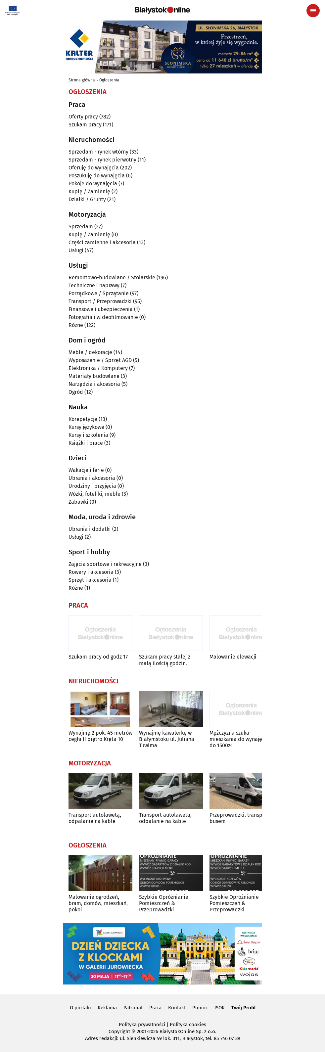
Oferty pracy (83, 117)
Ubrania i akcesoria (92, 478)
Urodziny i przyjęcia (92, 486)
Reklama (107, 1008)
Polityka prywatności (142, 1025)
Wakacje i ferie (86, 470)
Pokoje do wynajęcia (93, 183)
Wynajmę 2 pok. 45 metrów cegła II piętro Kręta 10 (100, 736)
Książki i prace (86, 443)
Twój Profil (243, 1008)
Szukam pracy (85, 124)
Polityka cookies (188, 1025)
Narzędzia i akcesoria (94, 384)
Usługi (76, 250)
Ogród (76, 392)
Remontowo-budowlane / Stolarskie (112, 277)
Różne (76, 325)
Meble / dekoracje (90, 352)
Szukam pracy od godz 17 (98, 657)
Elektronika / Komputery (98, 368)
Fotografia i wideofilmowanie (103, 317)
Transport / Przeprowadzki (100, 301)
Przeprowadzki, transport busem (239, 818)
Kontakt (177, 1008)
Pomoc (200, 1008)
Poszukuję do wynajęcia (97, 175)
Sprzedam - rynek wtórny (98, 152)
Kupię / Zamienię (89, 191)
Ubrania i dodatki (90, 529)
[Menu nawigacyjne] (313, 10)
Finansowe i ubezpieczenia (101, 309)
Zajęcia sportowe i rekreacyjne (105, 564)
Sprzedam (81, 226)
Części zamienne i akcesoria (102, 242)
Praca (155, 1008)
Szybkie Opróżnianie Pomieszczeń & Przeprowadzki (163, 903)
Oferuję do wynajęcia (94, 167)
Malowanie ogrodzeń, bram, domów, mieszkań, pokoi (98, 903)
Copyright (119, 1031)
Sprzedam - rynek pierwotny (102, 160)
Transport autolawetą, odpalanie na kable (95, 818)
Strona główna (82, 80)
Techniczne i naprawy (94, 285)
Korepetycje (83, 419)
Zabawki (78, 502)
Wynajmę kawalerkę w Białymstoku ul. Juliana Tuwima (166, 739)
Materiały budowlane (94, 376)
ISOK (219, 1008)
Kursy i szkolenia (88, 435)
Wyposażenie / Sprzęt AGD (100, 360)
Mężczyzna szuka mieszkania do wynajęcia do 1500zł (239, 739)
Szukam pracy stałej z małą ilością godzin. (164, 660)
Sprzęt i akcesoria (90, 580)
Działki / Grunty (87, 199)
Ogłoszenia (109, 80)
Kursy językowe (86, 427)
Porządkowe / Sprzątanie (99, 293)
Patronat (133, 1008)
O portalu (80, 1008)
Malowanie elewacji (232, 657)
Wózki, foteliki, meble (94, 494)
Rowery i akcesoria (91, 572)
